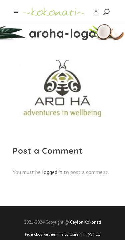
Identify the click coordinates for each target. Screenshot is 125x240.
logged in (52, 172)
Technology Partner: (62, 234)
